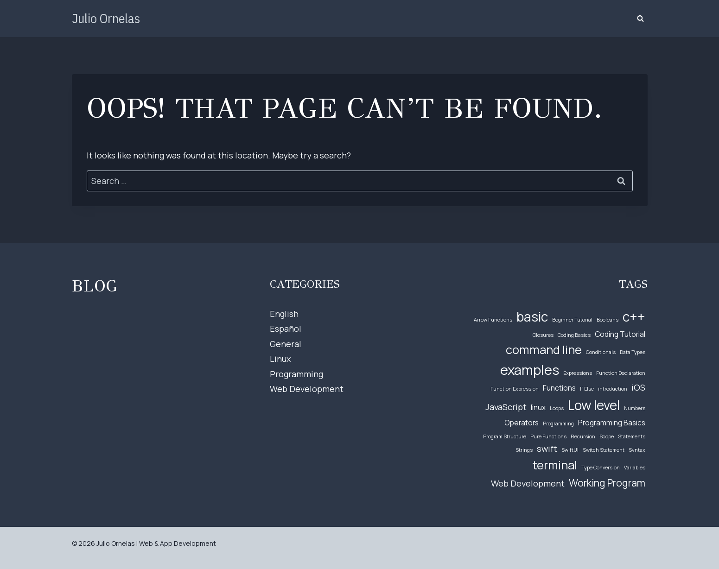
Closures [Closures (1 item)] (543, 335)
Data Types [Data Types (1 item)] (632, 352)
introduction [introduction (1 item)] (612, 389)
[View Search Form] (641, 18)
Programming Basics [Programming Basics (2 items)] (611, 423)
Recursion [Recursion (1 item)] (583, 436)
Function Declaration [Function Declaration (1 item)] (620, 373)
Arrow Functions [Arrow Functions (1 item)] (493, 319)
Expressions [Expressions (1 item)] (577, 373)
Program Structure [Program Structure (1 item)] (504, 436)
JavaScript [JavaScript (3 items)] (506, 407)
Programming (296, 373)
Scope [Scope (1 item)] (606, 436)
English (284, 313)
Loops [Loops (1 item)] (557, 408)
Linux (280, 358)
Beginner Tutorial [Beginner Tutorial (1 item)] (572, 319)
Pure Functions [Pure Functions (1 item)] (548, 436)
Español (285, 328)
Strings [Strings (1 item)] (524, 450)
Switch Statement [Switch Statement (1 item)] (603, 450)
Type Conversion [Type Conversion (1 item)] (600, 467)
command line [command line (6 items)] (544, 349)
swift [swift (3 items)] (547, 449)
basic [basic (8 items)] (532, 316)
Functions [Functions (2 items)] (559, 388)
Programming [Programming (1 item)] (558, 423)
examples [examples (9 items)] (529, 369)
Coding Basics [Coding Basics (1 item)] (574, 335)
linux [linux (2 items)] (538, 407)
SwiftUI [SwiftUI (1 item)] (570, 450)
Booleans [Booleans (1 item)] (607, 319)
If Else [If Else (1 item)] (587, 389)
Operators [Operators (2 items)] (521, 423)
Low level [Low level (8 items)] (594, 405)
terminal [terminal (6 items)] (554, 465)
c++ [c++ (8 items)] (634, 316)
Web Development (307, 388)
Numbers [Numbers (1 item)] (634, 408)
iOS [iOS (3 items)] (638, 387)
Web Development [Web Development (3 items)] (528, 483)
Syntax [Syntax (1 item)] (637, 450)
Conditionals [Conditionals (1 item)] (601, 352)
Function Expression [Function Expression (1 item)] (514, 389)
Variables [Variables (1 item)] (634, 467)
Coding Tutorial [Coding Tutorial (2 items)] (620, 334)
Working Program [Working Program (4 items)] (607, 482)
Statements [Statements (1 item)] (631, 436)
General (285, 343)
